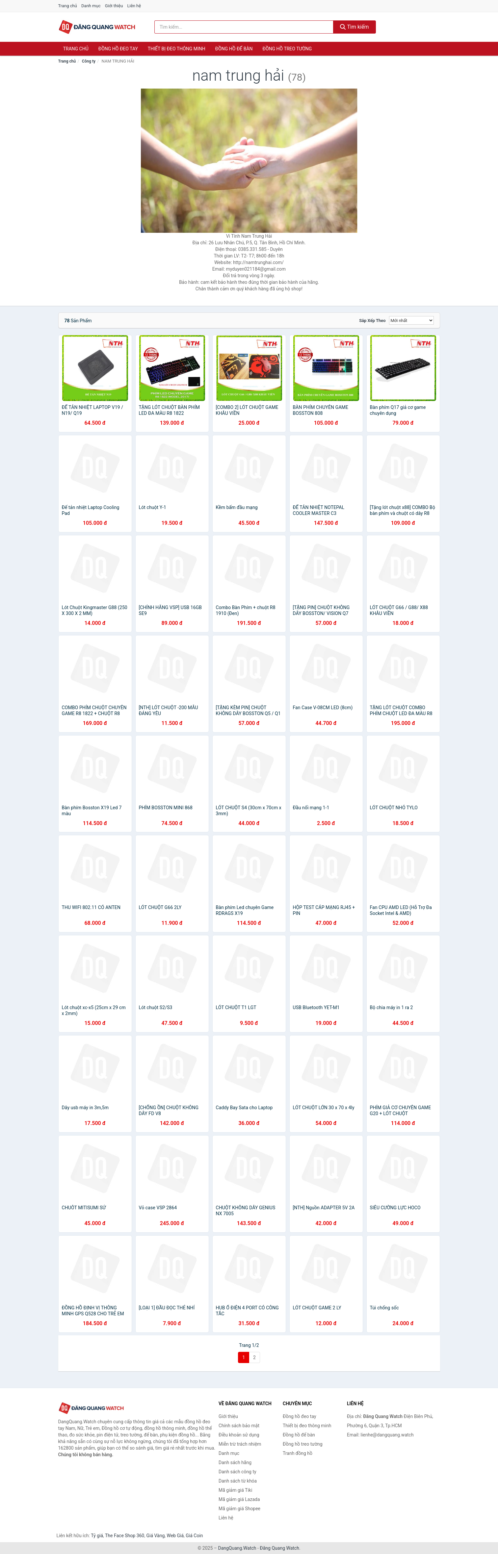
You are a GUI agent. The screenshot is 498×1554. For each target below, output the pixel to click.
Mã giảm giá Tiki (235, 1490)
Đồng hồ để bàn (234, 48)
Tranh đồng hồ (297, 1453)
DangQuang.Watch (237, 1548)
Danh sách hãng (235, 1462)
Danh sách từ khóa (238, 1481)
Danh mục (91, 5)
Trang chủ (67, 5)
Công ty (88, 61)
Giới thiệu (114, 5)
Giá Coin (194, 1535)
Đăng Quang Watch (279, 1548)
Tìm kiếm (354, 27)
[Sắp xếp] (411, 320)
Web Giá (175, 1535)
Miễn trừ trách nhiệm (240, 1444)
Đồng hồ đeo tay (118, 48)
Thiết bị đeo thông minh (176, 48)
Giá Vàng (155, 1535)
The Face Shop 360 (124, 1535)
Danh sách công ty (237, 1471)
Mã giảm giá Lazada (239, 1499)
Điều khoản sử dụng (239, 1434)
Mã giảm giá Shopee (239, 1508)
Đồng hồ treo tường (287, 48)
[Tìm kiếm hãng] (243, 27)
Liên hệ (134, 5)
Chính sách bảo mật (239, 1425)
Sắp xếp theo (372, 320)
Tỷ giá (97, 1535)
